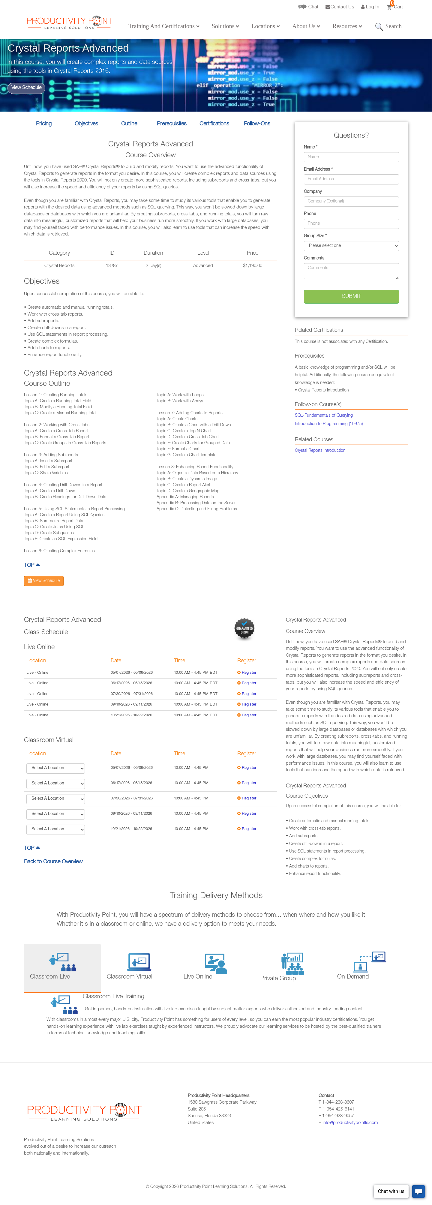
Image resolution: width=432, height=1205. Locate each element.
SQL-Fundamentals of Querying (324, 416)
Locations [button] (265, 26)
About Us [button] (306, 26)
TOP (32, 565)
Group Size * (315, 236)
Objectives (86, 124)
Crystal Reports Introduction (320, 451)
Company (313, 192)
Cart (394, 5)
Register (249, 673)
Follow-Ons (257, 124)
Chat (308, 7)
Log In (370, 6)
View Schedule (26, 88)
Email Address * (318, 170)
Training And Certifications (164, 26)
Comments (314, 258)
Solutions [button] (226, 26)
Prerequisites (172, 124)
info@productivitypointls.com (350, 1123)
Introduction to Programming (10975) (329, 424)
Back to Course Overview (53, 862)
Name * (310, 147)
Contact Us (340, 6)
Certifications (214, 124)
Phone (310, 214)
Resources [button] (347, 26)
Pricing (44, 124)
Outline (129, 124)
